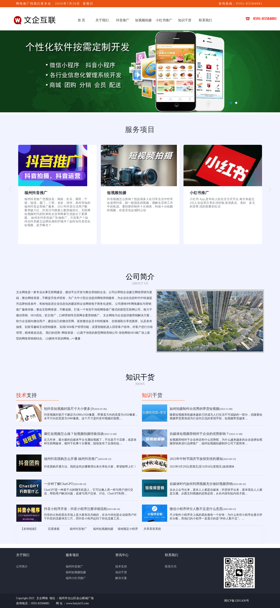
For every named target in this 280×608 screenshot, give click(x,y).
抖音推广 (122, 20)
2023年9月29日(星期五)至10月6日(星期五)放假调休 (202, 466)
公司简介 (22, 566)
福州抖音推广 (78, 528)
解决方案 (121, 578)
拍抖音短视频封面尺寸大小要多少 (69, 408)
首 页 (81, 20)
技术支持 (121, 566)
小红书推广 (164, 20)
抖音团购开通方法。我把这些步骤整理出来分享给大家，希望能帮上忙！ (90, 466)
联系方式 (170, 566)
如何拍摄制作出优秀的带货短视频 (194, 408)
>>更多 (76, 338)
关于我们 (102, 20)
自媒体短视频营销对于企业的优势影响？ (199, 433)
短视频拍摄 (143, 20)
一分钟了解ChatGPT (58, 484)
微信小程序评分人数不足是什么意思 (196, 509)
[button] (10, 189)
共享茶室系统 (152, 528)
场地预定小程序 (128, 528)
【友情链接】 (29, 528)
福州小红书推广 (76, 578)
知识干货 (184, 20)
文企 (140, 71)
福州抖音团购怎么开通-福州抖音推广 (71, 458)
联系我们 (205, 20)
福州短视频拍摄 (103, 528)
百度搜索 (54, 528)
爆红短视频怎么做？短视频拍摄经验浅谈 (74, 433)
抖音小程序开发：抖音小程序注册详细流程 (75, 509)
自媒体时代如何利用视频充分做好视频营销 (201, 484)
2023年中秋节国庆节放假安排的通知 (196, 458)
